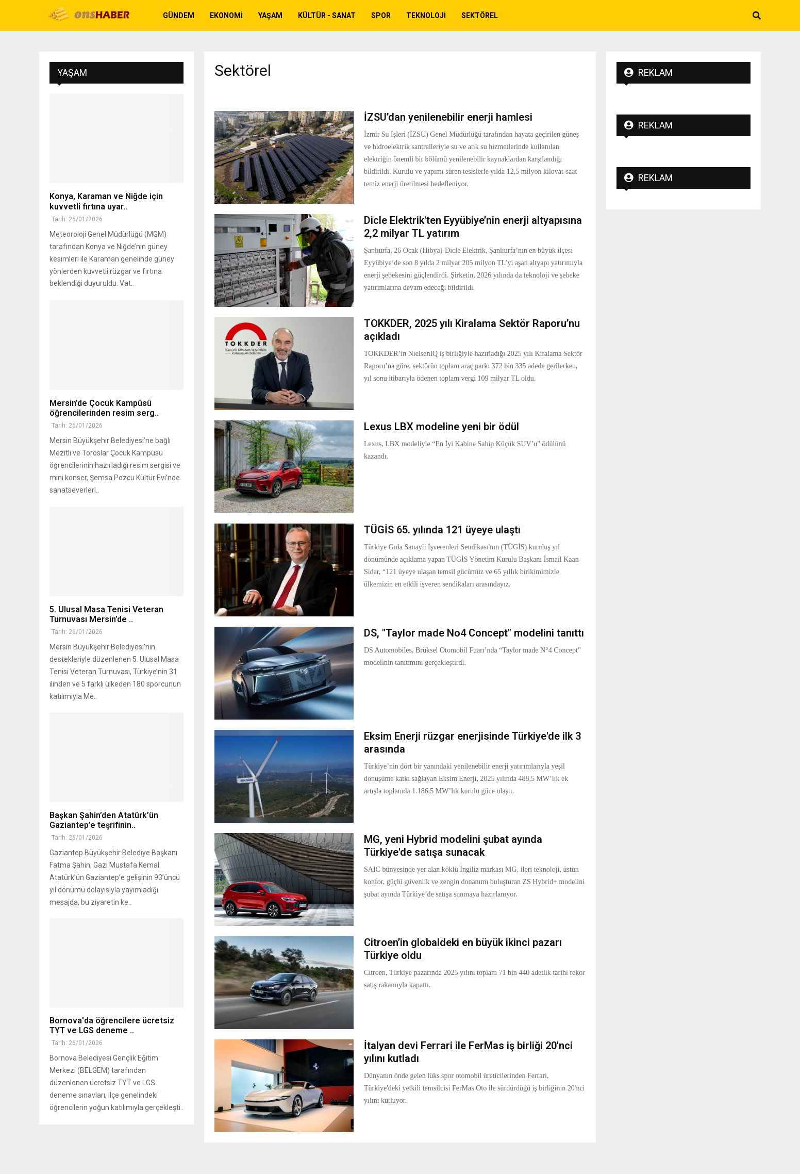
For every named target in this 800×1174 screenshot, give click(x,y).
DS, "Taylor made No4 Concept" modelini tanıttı (474, 633)
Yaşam (270, 15)
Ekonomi (226, 15)
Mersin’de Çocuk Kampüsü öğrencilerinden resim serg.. (104, 408)
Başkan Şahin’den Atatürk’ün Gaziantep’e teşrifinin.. (103, 820)
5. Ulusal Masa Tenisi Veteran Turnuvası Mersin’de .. (106, 614)
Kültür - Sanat (327, 15)
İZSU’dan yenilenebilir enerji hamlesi (448, 117)
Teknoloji (426, 15)
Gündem (178, 15)
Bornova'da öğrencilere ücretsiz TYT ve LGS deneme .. (111, 1025)
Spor (381, 15)
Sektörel (479, 15)
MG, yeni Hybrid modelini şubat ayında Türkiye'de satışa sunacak (453, 845)
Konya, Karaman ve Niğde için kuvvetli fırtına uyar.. (106, 201)
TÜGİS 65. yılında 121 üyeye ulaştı (442, 530)
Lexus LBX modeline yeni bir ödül (441, 426)
